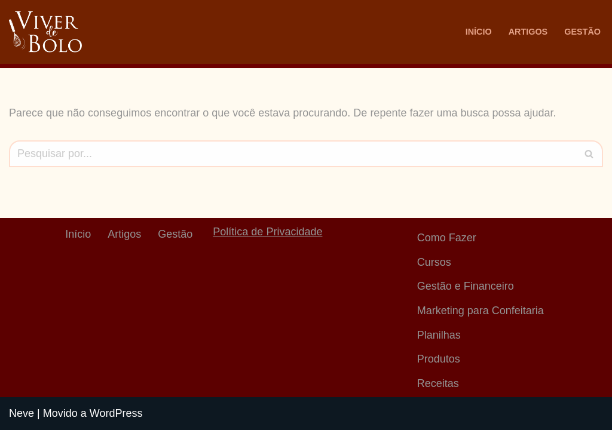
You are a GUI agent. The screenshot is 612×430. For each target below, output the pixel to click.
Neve (21, 413)
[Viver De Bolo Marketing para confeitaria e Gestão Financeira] (45, 32)
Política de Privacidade (267, 232)
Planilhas (439, 335)
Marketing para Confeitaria (480, 311)
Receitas (438, 383)
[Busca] (292, 153)
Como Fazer (446, 238)
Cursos (434, 262)
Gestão (582, 31)
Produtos (438, 359)
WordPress (116, 413)
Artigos (528, 31)
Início (479, 31)
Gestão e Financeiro (465, 286)
